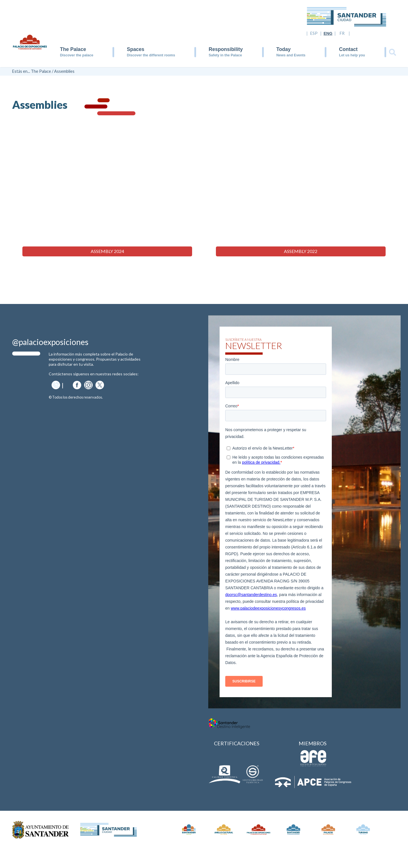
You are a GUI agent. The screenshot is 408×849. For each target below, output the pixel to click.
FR (342, 33)
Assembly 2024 (107, 251)
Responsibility (226, 49)
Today (283, 49)
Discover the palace (76, 55)
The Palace (73, 49)
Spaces (135, 49)
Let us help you (352, 55)
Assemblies (64, 71)
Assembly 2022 (300, 251)
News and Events (290, 55)
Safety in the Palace (225, 55)
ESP (314, 33)
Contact (348, 49)
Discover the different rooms (151, 55)
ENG (328, 33)
